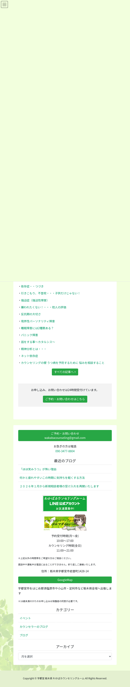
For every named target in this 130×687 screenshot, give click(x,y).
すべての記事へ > (65, 372)
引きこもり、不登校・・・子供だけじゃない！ (50, 293)
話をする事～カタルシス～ (38, 342)
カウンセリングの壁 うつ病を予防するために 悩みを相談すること (62, 363)
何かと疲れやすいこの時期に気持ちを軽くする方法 (52, 478)
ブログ (24, 635)
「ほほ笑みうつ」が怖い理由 (38, 469)
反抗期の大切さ (31, 314)
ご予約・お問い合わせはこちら (65, 399)
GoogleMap (65, 580)
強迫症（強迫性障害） (35, 300)
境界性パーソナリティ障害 (38, 321)
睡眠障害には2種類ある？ (37, 328)
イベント (25, 618)
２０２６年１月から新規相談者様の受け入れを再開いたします (59, 486)
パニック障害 (29, 335)
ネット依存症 (29, 356)
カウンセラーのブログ (34, 627)
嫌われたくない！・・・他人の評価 (43, 307)
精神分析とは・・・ (34, 349)
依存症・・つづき (32, 286)
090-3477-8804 (65, 451)
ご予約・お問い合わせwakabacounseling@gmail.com (64, 435)
